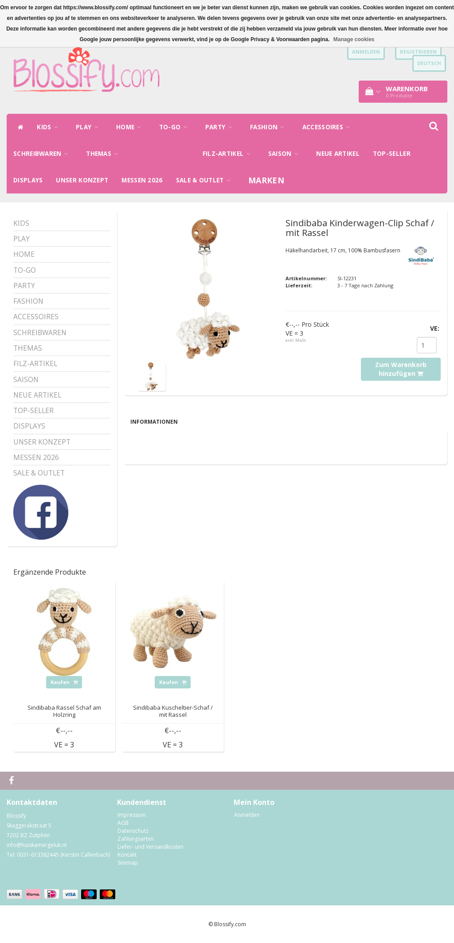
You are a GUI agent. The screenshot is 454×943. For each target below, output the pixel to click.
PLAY (89, 127)
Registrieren (418, 51)
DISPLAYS (28, 180)
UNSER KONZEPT (82, 180)
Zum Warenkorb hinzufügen (401, 369)
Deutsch (429, 63)
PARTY (221, 127)
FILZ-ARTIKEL (229, 154)
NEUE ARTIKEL (338, 154)
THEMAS (104, 154)
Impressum (131, 815)
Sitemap (127, 862)
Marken (266, 180)
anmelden (366, 51)
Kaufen (64, 682)
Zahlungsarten (135, 839)
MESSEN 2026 (141, 180)
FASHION (269, 127)
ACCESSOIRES (328, 127)
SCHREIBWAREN (43, 154)
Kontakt (127, 854)
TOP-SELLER (392, 154)
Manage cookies (354, 39)
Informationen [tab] (154, 421)
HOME (131, 127)
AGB (123, 823)
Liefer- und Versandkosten (150, 846)
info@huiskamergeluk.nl (37, 845)
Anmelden (247, 815)
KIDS (50, 127)
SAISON (285, 154)
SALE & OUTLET (205, 180)
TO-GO (175, 127)
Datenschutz (133, 831)
